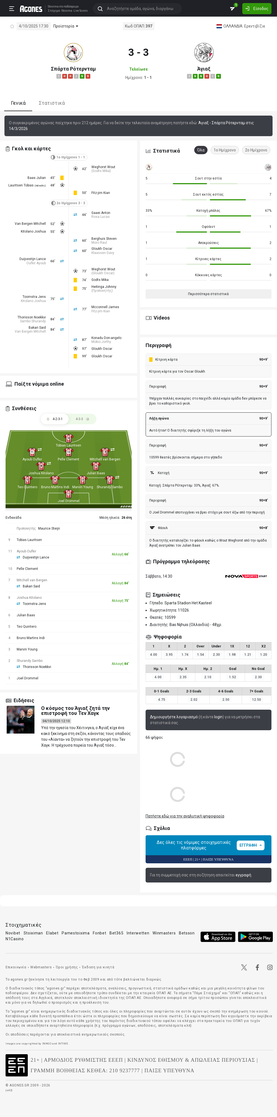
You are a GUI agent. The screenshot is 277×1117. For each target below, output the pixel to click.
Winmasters (164, 933)
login (218, 717)
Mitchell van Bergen (105, 459)
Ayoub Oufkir (32, 459)
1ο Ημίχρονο (225, 150)
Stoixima (52, 6)
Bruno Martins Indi (55, 487)
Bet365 (116, 933)
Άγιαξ (204, 69)
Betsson (187, 933)
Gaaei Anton (100, 213)
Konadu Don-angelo (106, 338)
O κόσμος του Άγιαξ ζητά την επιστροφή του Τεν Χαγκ (75, 711)
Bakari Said (37, 328)
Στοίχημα (53, 10)
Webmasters (41, 967)
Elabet (52, 933)
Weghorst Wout (103, 167)
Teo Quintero (27, 487)
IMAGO (47, 1043)
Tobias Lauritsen (68, 445)
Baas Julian (37, 178)
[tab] (82, 419)
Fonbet (99, 933)
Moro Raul (99, 243)
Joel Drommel (68, 501)
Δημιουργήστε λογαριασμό (174, 717)
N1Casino (15, 939)
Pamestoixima (75, 933)
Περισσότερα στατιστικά (208, 294)
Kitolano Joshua (33, 231)
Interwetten (138, 933)
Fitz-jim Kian (100, 193)
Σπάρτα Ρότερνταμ (73, 69)
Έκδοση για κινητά (98, 967)
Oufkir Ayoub (36, 263)
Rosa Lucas (100, 217)
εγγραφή (243, 875)
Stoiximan (33, 933)
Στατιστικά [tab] (52, 103)
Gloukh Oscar (101, 249)
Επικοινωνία (16, 967)
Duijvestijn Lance (32, 259)
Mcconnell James (105, 307)
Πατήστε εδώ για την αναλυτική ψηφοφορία (185, 816)
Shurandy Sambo (110, 487)
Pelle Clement (68, 459)
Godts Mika (101, 171)
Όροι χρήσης (67, 967)
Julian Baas (96, 473)
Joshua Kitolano (41, 473)
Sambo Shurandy (33, 321)
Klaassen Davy (102, 253)
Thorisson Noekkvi (32, 317)
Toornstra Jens (34, 297)
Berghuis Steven (104, 239)
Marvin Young (82, 487)
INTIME (63, 1043)
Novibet (13, 933)
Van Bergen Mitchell (30, 224)
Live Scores (80, 10)
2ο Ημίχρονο (256, 150)
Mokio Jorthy (101, 342)
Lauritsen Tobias (21, 185)
